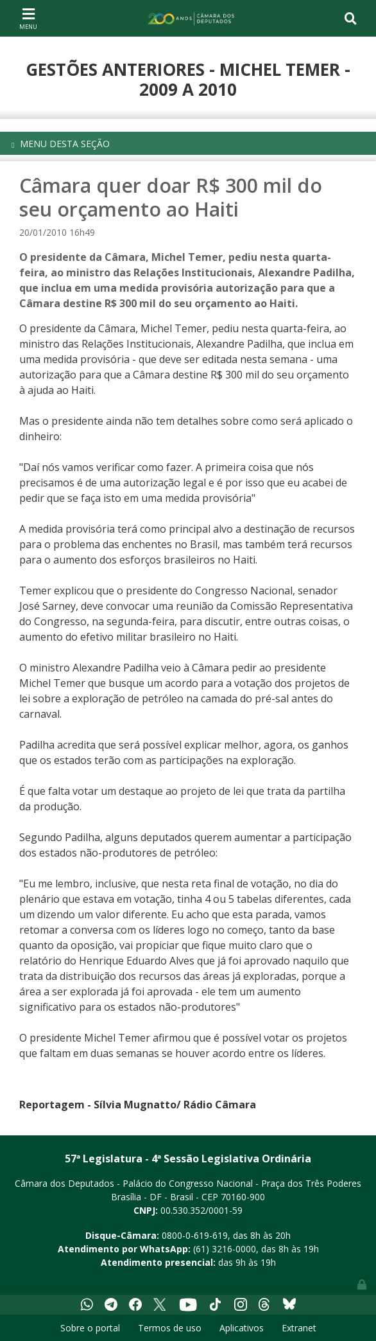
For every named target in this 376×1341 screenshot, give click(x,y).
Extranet (299, 1328)
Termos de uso (169, 1328)
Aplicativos (241, 1328)
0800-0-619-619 (195, 1235)
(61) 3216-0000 (224, 1249)
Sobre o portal (90, 1328)
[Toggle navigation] (28, 18)
